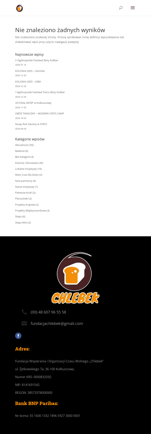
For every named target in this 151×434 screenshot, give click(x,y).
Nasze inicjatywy (24, 186)
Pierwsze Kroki (23, 192)
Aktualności (22, 145)
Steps (18, 216)
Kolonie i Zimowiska (26, 163)
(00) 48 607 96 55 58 (48, 312)
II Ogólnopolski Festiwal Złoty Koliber (36, 60)
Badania (20, 151)
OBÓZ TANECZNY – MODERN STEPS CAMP (39, 113)
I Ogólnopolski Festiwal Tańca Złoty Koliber (40, 92)
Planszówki (21, 198)
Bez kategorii (22, 157)
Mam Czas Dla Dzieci (27, 174)
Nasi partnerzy (23, 181)
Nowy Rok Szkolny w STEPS (31, 124)
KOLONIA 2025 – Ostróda (30, 71)
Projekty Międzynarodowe (30, 210)
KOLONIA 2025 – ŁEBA (28, 81)
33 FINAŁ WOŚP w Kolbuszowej (33, 103)
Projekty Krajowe (25, 204)
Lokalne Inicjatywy (26, 169)
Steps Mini (21, 222)
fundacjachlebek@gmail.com (57, 323)
